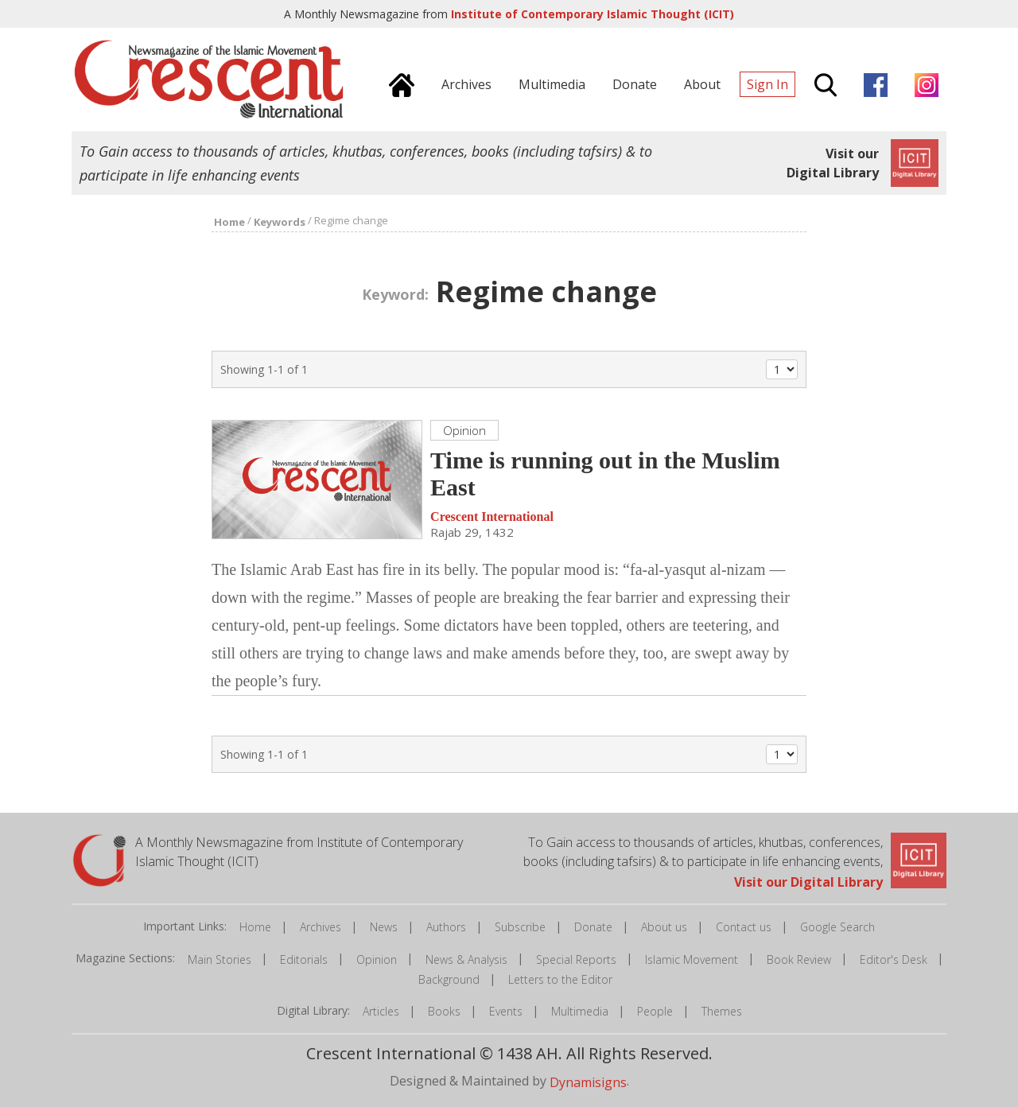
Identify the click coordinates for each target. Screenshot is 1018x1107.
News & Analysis (466, 959)
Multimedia (579, 1011)
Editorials (304, 959)
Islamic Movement (691, 959)
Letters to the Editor (560, 979)
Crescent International (492, 516)
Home (255, 926)
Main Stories (219, 959)
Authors (446, 926)
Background (449, 979)
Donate (593, 926)
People (655, 1011)
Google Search (837, 926)
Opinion (376, 959)
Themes (721, 1011)
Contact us (743, 926)
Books (444, 1011)
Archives (320, 926)
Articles (381, 1011)
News (384, 926)
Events (506, 1011)
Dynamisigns (588, 1082)
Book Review (799, 959)
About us (664, 926)
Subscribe (520, 926)
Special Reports (576, 959)
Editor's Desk (893, 959)
